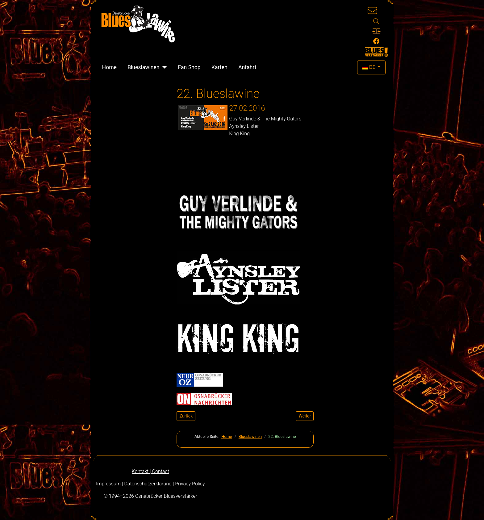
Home (109, 67)
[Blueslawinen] (163, 67)
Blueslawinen (143, 67)
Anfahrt (247, 67)
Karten (219, 67)
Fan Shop (189, 67)
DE (369, 67)
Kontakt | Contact (150, 471)
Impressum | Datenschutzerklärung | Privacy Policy (150, 484)
